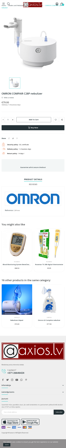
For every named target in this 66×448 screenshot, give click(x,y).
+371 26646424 (15, 373)
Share (9, 138)
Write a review (9, 97)
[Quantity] (8, 119)
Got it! (7, 445)
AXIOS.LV (17, 317)
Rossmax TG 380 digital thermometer (49, 264)
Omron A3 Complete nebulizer (49, 320)
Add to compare (62, 120)
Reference (9, 210)
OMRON (49, 317)
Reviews (33, 184)
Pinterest (17, 138)
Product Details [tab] (33, 179)
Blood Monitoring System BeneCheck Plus (17, 264)
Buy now (33, 127)
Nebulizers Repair (16, 320)
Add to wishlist (56, 120)
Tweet (13, 138)
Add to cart (34, 120)
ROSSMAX (17, 261)
